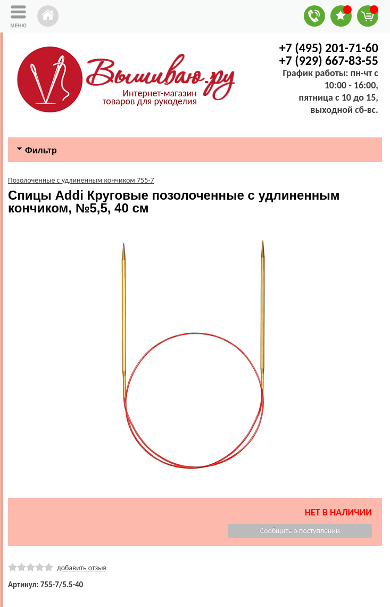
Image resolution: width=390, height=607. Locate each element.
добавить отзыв (81, 567)
